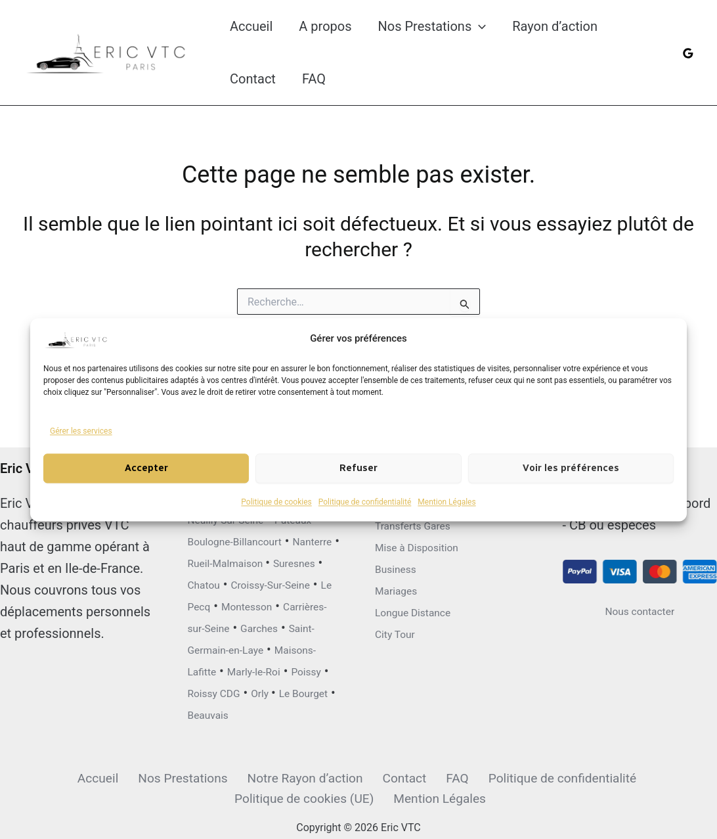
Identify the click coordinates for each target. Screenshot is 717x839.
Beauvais (270, 712)
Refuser (358, 468)
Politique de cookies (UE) (635, 776)
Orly (280, 690)
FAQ (314, 79)
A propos (325, 26)
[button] (478, 26)
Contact (253, 79)
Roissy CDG (221, 690)
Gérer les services (81, 431)
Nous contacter (640, 543)
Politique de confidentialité (365, 502)
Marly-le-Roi (222, 669)
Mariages (402, 523)
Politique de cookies (276, 502)
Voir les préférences (571, 468)
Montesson (260, 582)
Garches (212, 625)
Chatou (274, 539)
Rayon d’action (555, 26)
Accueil (251, 26)
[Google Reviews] (688, 53)
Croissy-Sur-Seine (239, 560)
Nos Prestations (105, 776)
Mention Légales (446, 502)
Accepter (146, 468)
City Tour (401, 566)
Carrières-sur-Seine (243, 604)
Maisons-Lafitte (289, 647)
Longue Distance (424, 545)
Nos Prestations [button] (432, 26)
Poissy (286, 669)
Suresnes (215, 539)
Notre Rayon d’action (225, 776)
